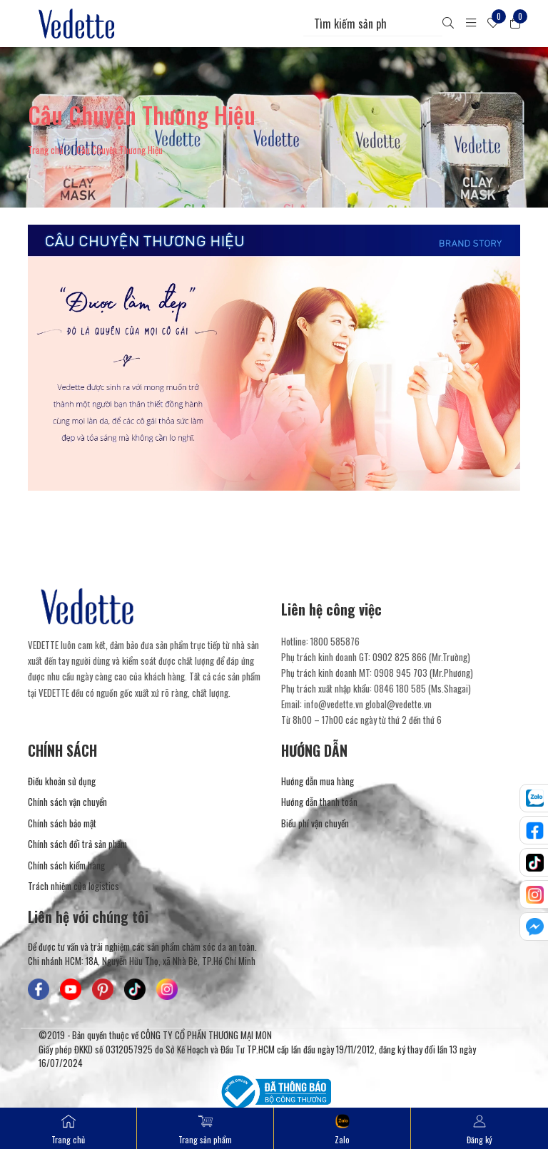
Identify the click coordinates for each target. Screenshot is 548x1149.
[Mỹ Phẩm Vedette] (77, 23)
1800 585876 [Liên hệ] (335, 641)
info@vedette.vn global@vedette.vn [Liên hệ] (368, 704)
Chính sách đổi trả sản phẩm (77, 844)
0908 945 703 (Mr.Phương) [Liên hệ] (423, 672)
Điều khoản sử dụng (62, 781)
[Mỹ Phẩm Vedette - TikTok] (135, 989)
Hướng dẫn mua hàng (317, 781)
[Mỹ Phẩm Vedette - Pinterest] (102, 989)
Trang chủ (46, 150)
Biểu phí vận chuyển (315, 823)
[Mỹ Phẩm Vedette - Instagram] (167, 989)
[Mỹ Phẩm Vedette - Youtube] (70, 989)
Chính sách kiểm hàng (66, 865)
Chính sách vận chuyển (67, 802)
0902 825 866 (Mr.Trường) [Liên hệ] (421, 657)
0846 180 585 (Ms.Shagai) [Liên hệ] (422, 688)
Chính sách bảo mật (62, 823)
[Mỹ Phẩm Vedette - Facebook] (38, 989)
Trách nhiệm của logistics (73, 886)
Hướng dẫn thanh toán (319, 802)
